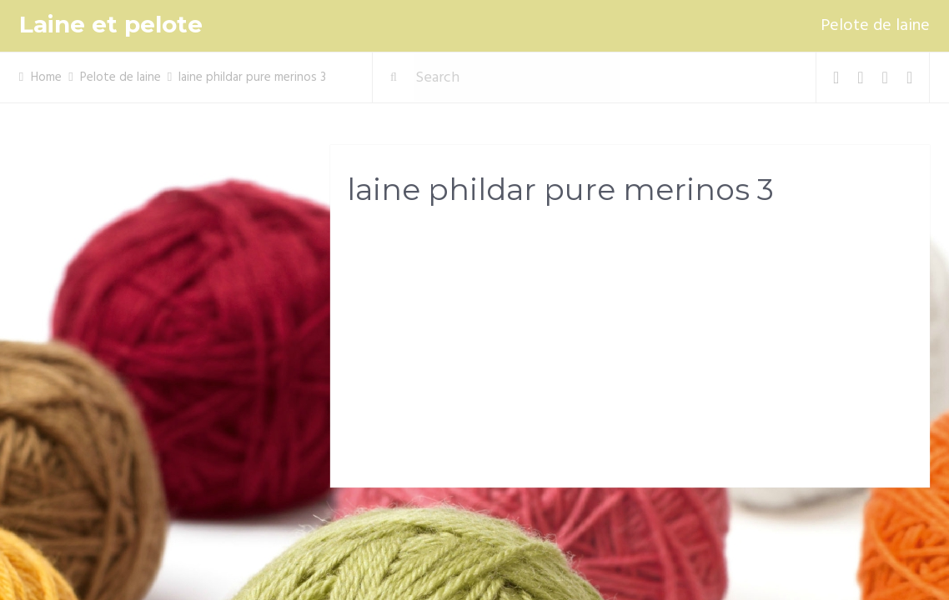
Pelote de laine (875, 26)
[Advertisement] (630, 351)
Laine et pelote (111, 24)
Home (46, 78)
